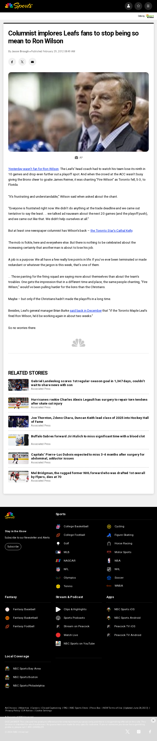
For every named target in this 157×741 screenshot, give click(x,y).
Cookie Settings (43, 710)
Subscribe (13, 546)
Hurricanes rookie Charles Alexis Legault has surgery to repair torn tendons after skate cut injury (89, 401)
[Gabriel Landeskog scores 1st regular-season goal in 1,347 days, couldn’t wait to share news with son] (18, 385)
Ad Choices (11, 707)
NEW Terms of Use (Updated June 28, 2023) (125, 707)
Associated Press (41, 389)
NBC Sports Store (79, 707)
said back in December (86, 310)
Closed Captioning (51, 707)
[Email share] (32, 62)
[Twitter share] (22, 62)
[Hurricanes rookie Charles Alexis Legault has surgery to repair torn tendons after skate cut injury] (18, 403)
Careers (35, 707)
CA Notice (27, 710)
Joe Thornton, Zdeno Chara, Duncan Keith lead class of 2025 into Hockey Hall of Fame (90, 419)
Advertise (24, 707)
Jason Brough (20, 51)
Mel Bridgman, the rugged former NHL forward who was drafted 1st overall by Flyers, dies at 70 (88, 475)
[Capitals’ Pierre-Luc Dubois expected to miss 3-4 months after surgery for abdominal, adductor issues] (18, 458)
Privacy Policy (12, 710)
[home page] (19, 6)
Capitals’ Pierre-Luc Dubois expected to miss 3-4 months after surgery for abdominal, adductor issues (87, 456)
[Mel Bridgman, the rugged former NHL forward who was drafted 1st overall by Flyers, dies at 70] (18, 477)
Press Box (95, 707)
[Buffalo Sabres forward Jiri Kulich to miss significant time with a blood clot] (18, 440)
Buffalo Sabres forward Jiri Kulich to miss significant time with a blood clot (88, 436)
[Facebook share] (12, 62)
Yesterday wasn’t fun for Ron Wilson (33, 169)
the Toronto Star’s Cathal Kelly (111, 230)
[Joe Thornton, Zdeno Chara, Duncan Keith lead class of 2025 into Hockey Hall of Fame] (18, 421)
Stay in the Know (15, 531)
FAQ (65, 707)
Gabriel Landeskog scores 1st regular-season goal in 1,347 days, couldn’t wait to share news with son (87, 383)
